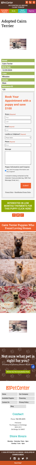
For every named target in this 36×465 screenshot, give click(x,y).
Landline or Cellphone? (15, 134)
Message (8, 149)
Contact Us (5, 402)
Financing (22, 398)
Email (9, 127)
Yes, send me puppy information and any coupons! (18, 171)
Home (4, 394)
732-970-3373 (20, 419)
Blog (12, 406)
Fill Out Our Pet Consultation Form (18, 372)
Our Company (23, 394)
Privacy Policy (23, 402)
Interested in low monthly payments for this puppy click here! (18, 206)
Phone (10, 142)
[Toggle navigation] (33, 2)
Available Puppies (8, 398)
